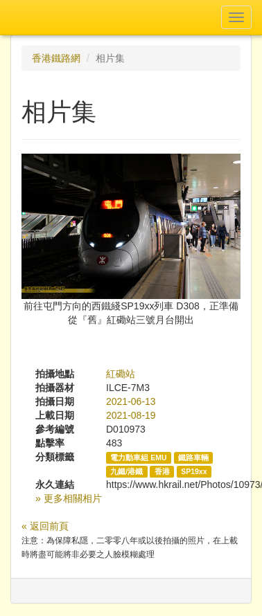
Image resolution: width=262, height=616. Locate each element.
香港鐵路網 (56, 58)
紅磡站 (120, 373)
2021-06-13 (131, 401)
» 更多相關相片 (68, 498)
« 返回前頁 (45, 526)
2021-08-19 (131, 415)
